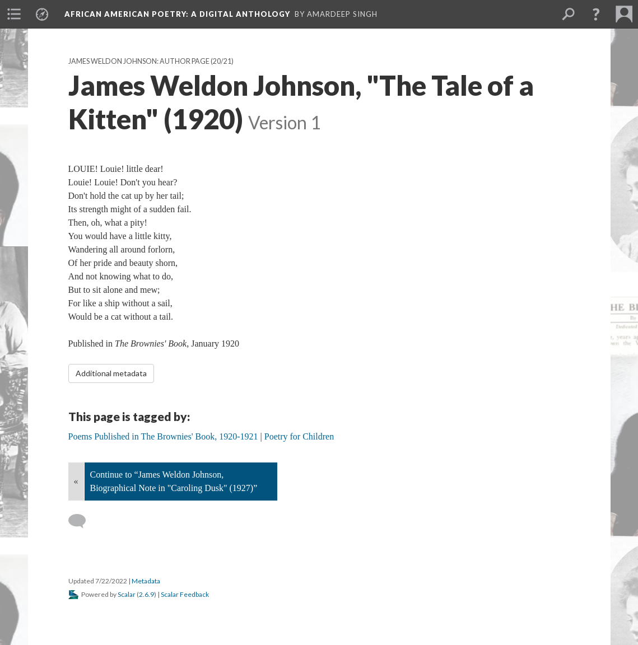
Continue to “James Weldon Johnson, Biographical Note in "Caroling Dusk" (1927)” (174, 481)
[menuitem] (14, 14)
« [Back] (76, 481)
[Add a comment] (82, 521)
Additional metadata (111, 373)
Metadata (146, 581)
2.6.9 (146, 594)
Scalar (127, 594)
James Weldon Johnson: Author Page (138, 61)
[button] (596, 14)
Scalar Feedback (185, 594)
